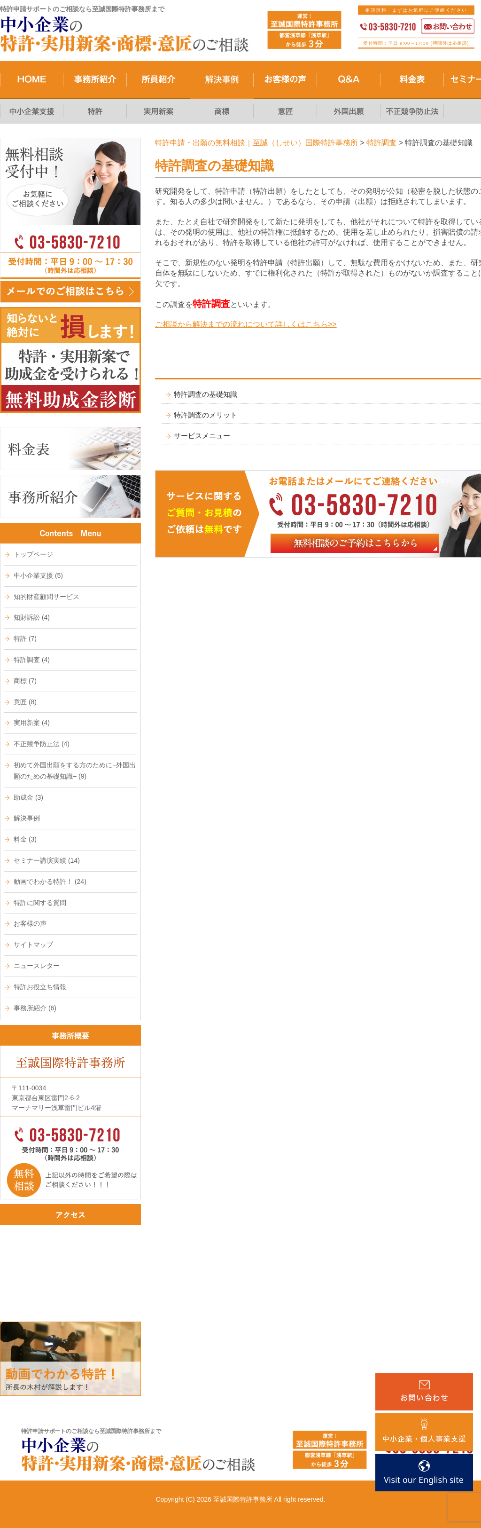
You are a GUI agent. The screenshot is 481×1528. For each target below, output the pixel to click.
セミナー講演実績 (47, 860)
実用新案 (32, 722)
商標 (25, 681)
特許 (25, 638)
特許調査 (32, 659)
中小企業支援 (38, 575)
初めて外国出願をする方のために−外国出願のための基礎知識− (75, 770)
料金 (25, 839)
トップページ (33, 554)
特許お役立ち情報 (40, 987)
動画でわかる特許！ (50, 881)
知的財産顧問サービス (46, 596)
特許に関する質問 (40, 902)
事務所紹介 (35, 1008)
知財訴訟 (32, 617)
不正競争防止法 (42, 744)
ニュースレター (37, 965)
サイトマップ (33, 944)
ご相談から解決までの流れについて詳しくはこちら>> (246, 324)
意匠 (25, 702)
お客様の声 (30, 923)
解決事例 (27, 818)
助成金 (28, 797)
